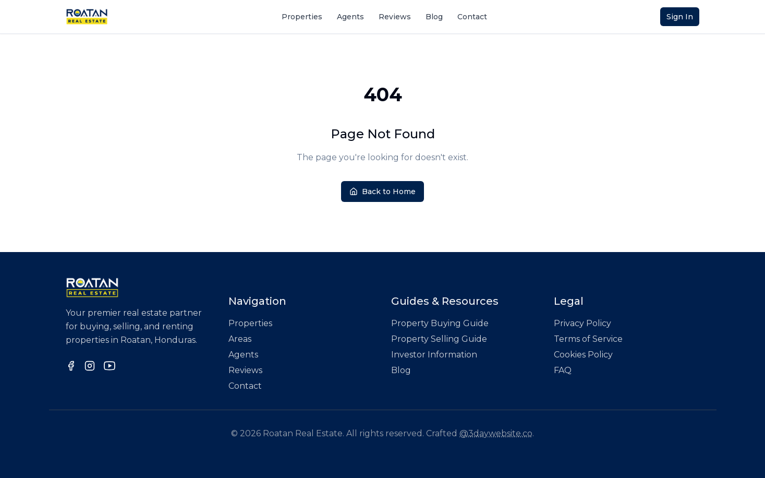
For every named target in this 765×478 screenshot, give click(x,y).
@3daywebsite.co (495, 433)
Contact (472, 16)
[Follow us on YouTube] (109, 366)
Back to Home (382, 191)
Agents (350, 16)
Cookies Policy (583, 355)
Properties (302, 16)
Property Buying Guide (440, 323)
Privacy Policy (582, 323)
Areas (239, 339)
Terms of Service (588, 339)
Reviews (395, 16)
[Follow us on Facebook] (71, 366)
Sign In (679, 16)
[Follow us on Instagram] (89, 366)
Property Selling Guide (439, 339)
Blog (434, 16)
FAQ (563, 370)
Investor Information (434, 355)
